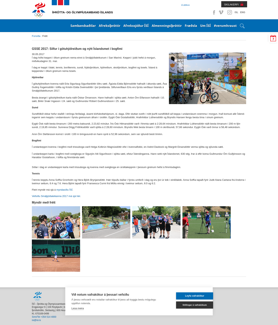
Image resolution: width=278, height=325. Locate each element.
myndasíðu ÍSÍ (64, 189)
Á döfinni (185, 5)
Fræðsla (191, 26)
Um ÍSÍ (205, 26)
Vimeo (221, 12)
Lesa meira (77, 308)
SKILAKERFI (231, 4)
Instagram (229, 12)
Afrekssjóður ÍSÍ (136, 26)
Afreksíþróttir (109, 26)
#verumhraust (225, 26)
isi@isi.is (36, 320)
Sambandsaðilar (83, 26)
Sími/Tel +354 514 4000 (44, 317)
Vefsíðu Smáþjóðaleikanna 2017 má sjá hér (56, 196)
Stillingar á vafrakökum (188, 305)
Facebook (213, 12)
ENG (242, 12)
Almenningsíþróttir (167, 26)
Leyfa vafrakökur (187, 295)
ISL (236, 12)
